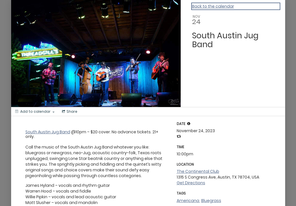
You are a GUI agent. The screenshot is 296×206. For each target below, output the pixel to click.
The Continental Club (198, 171)
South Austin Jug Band (47, 132)
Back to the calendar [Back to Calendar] (213, 6)
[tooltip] (188, 123)
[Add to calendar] (35, 111)
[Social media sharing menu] (69, 111)
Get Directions (191, 183)
